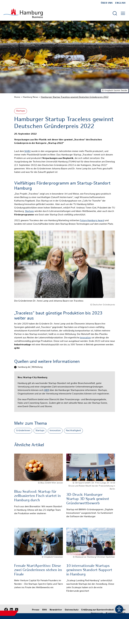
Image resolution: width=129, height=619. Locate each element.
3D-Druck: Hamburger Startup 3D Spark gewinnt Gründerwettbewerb (87, 499)
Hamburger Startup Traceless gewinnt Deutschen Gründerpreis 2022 (74, 97)
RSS (44, 610)
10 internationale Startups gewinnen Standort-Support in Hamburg (89, 570)
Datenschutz (71, 610)
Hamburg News (30, 97)
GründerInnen (23, 431)
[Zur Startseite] (23, 13)
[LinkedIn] (11, 609)
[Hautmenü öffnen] (123, 13)
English (120, 3)
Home (17, 97)
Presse (35, 610)
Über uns (107, 3)
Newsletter (56, 610)
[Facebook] (6, 609)
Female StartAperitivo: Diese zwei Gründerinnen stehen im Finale (38, 570)
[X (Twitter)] (16, 609)
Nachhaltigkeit (73, 431)
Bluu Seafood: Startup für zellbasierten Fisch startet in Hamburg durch (37, 496)
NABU (27, 151)
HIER (46, 390)
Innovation (85, 338)
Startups (20, 111)
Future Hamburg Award (92, 221)
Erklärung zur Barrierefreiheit (97, 610)
